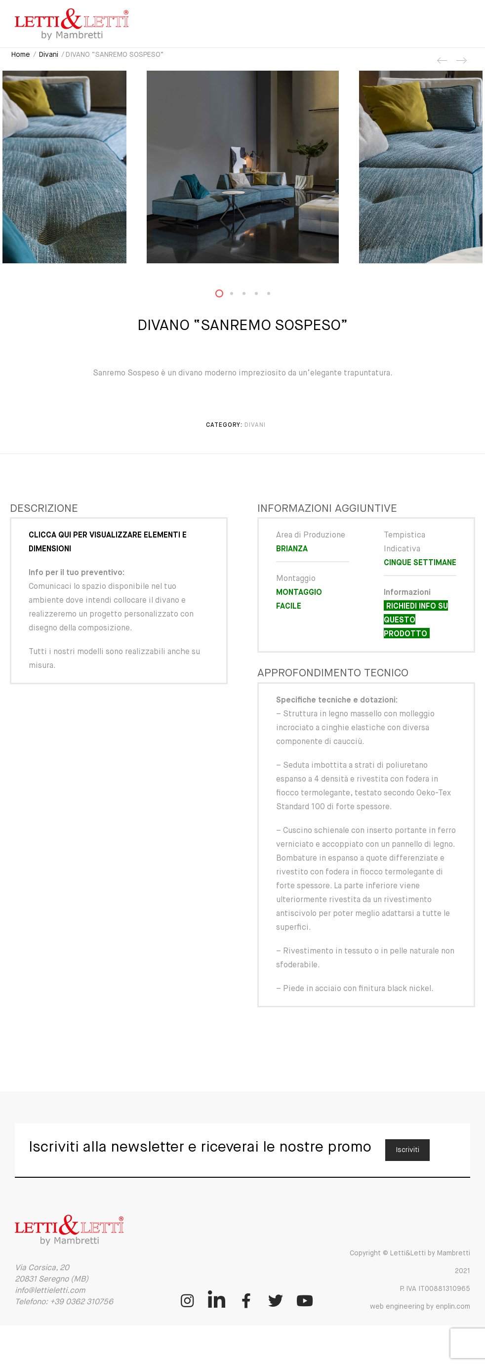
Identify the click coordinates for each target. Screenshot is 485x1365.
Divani (48, 54)
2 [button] (237, 295)
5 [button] (274, 295)
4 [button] (262, 295)
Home (20, 54)
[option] (242, 167)
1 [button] (225, 295)
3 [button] (249, 295)
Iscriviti (407, 1150)
